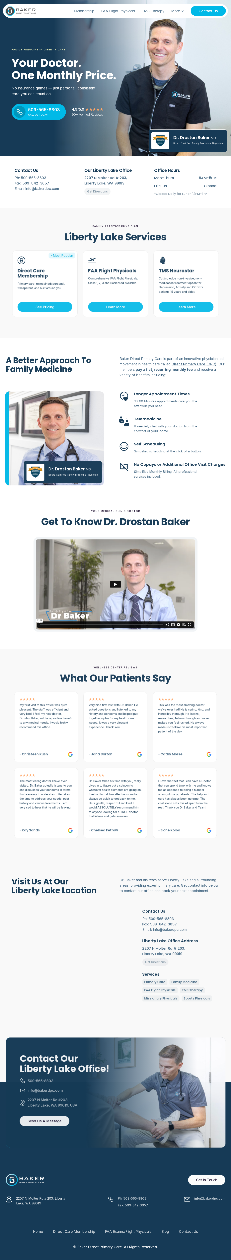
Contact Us (208, 11)
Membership (84, 11)
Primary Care (165, 982)
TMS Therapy (153, 11)
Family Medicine (195, 982)
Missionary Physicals (171, 998)
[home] (20, 11)
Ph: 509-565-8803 (30, 178)
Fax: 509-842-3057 (133, 1216)
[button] (177, 11)
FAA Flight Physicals (118, 11)
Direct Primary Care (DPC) (194, 373)
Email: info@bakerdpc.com (37, 188)
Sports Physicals (207, 998)
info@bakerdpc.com (209, 1209)
